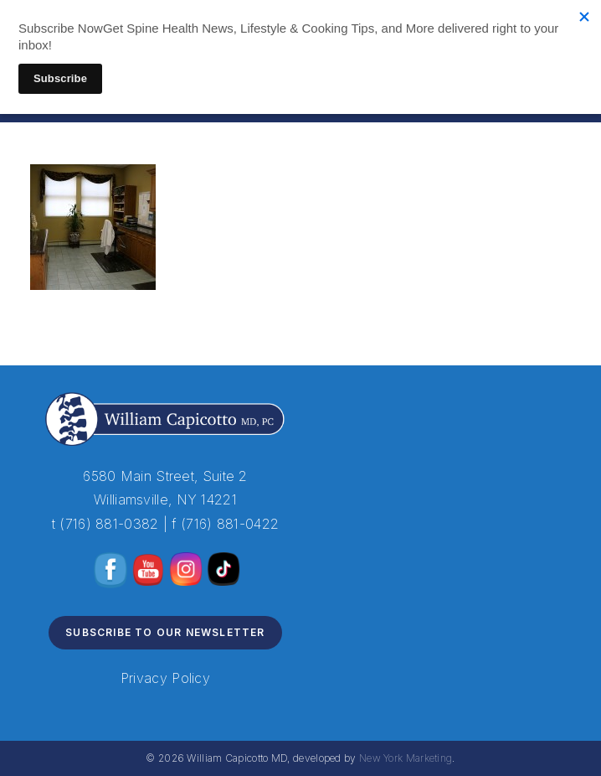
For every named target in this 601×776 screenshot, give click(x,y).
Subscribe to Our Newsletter (165, 632)
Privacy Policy (165, 678)
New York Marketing (405, 758)
